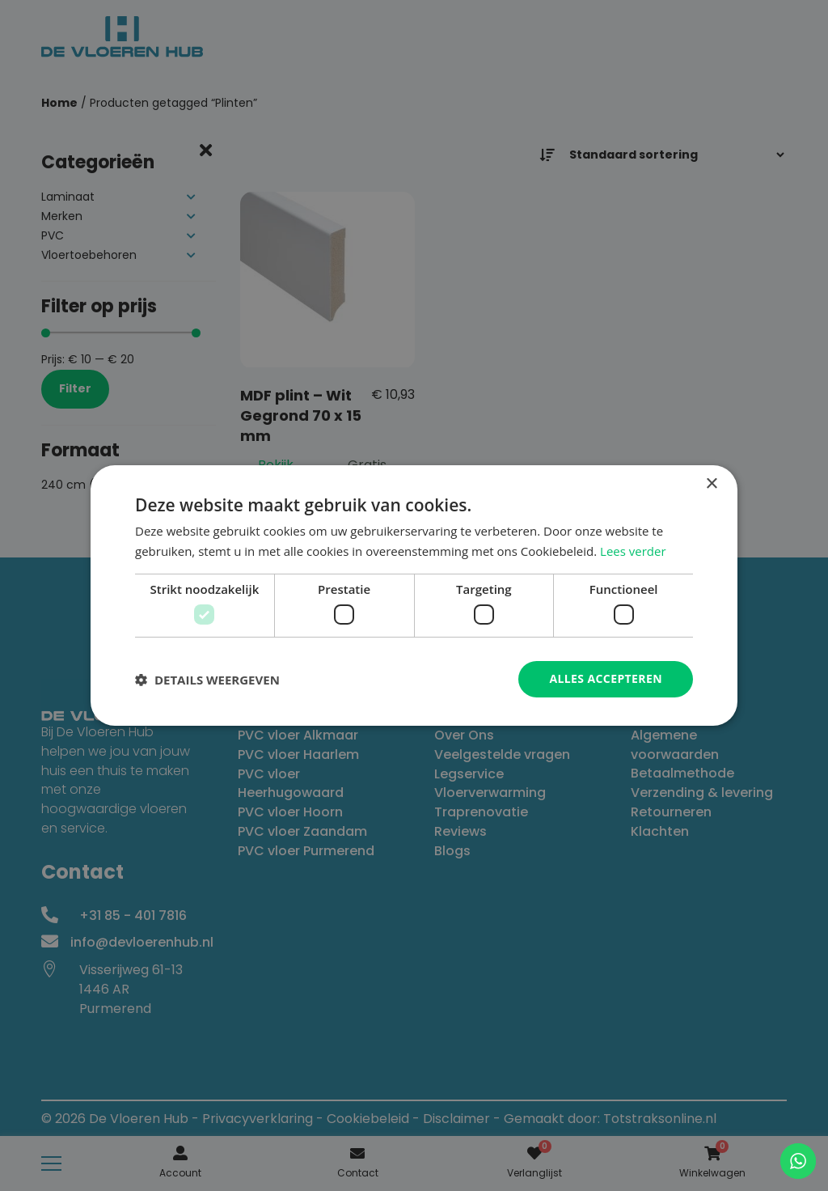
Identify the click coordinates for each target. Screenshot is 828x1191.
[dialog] (414, 595)
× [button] (711, 484)
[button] (207, 679)
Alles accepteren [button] (605, 678)
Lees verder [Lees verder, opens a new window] (633, 551)
